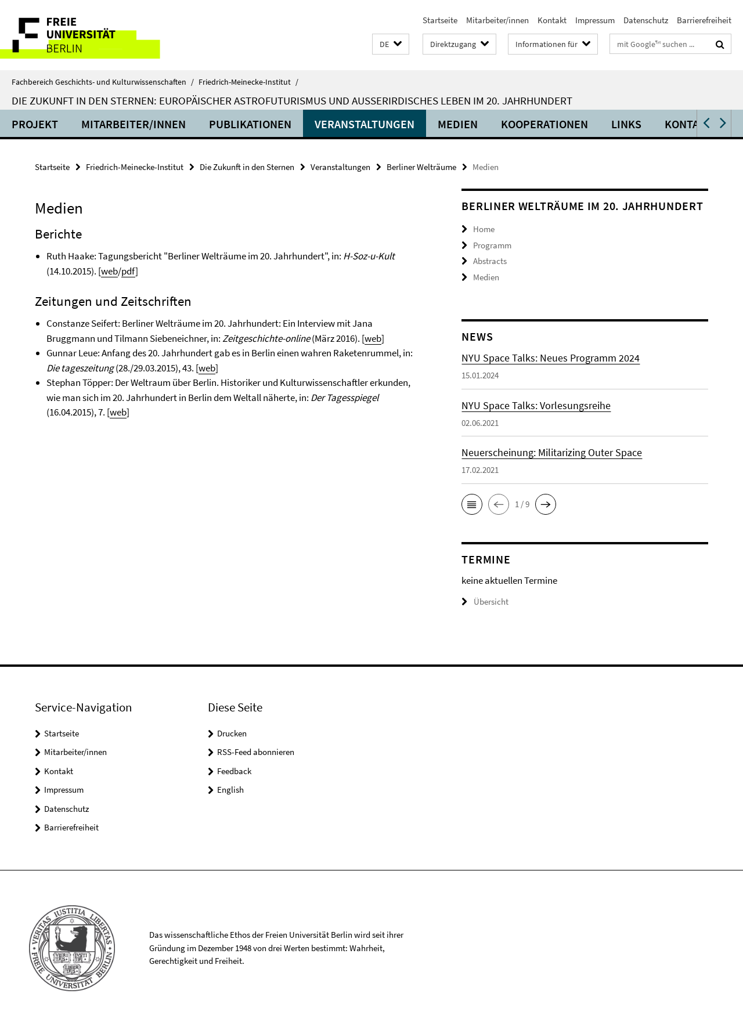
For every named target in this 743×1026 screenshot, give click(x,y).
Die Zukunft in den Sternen (247, 166)
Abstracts (490, 260)
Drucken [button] (232, 733)
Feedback (234, 770)
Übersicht (484, 601)
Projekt (35, 124)
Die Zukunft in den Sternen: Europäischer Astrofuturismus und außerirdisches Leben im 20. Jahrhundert (292, 100)
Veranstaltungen (364, 124)
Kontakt (552, 20)
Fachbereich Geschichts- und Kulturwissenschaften (103, 82)
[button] (390, 44)
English (230, 789)
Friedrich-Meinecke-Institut (248, 82)
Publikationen (250, 124)
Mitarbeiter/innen (497, 20)
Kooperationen (544, 124)
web (109, 271)
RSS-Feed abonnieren (255, 751)
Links (626, 124)
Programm (492, 245)
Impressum (595, 20)
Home (484, 228)
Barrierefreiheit (704, 20)
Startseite (440, 20)
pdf (128, 271)
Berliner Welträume (421, 166)
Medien (458, 124)
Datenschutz (645, 20)
